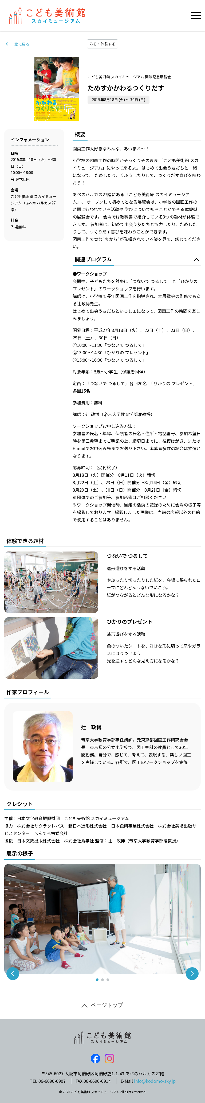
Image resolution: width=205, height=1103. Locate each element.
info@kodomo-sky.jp (155, 1081)
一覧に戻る (20, 44)
